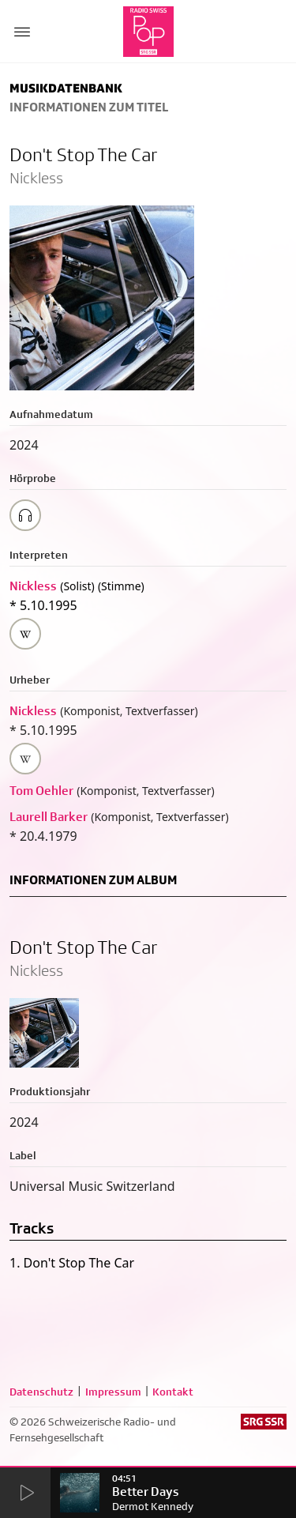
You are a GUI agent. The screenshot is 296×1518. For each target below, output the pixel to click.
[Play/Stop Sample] (25, 515)
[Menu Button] (22, 31)
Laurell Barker (48, 816)
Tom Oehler (41, 790)
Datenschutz (41, 1391)
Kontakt (172, 1391)
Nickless (33, 585)
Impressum (113, 1391)
